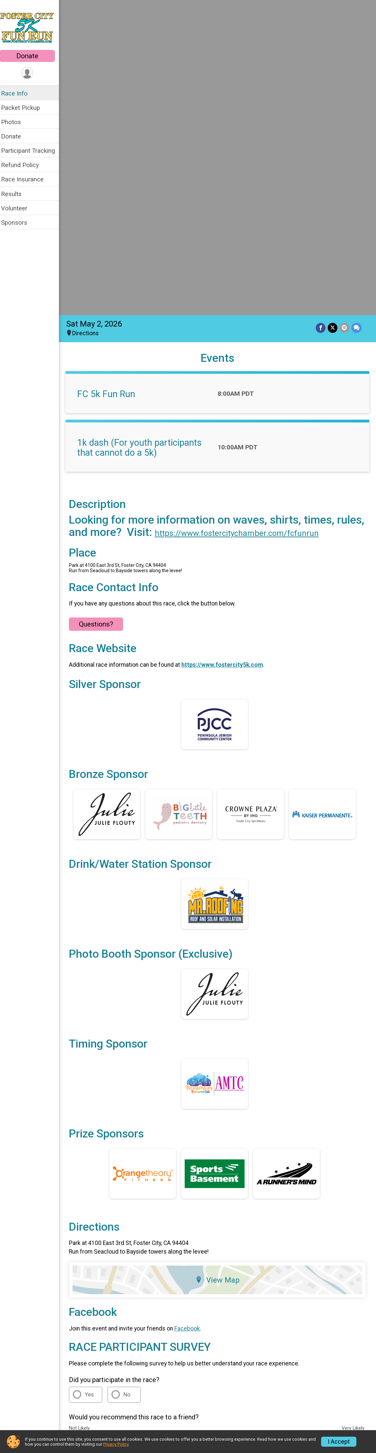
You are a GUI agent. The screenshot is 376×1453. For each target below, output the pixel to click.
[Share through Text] (356, 18)
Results (15, 193)
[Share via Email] (344, 18)
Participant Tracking (32, 150)
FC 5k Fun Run (110, 84)
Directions (90, 23)
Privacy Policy (308, 1271)
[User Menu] (32, 73)
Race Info (18, 93)
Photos (15, 122)
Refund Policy (24, 164)
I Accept (339, 1441)
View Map (220, 970)
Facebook (191, 1018)
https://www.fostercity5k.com (226, 355)
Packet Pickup (24, 107)
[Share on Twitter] (333, 18)
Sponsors (18, 222)
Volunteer (18, 208)
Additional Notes (103, 1154)
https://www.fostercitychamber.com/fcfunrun (271, 223)
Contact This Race (350, 1271)
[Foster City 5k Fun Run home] (32, 25)
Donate (32, 56)
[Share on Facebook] (321, 18)
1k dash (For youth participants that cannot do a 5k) (144, 138)
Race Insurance (26, 179)
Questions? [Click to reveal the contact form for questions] (100, 314)
